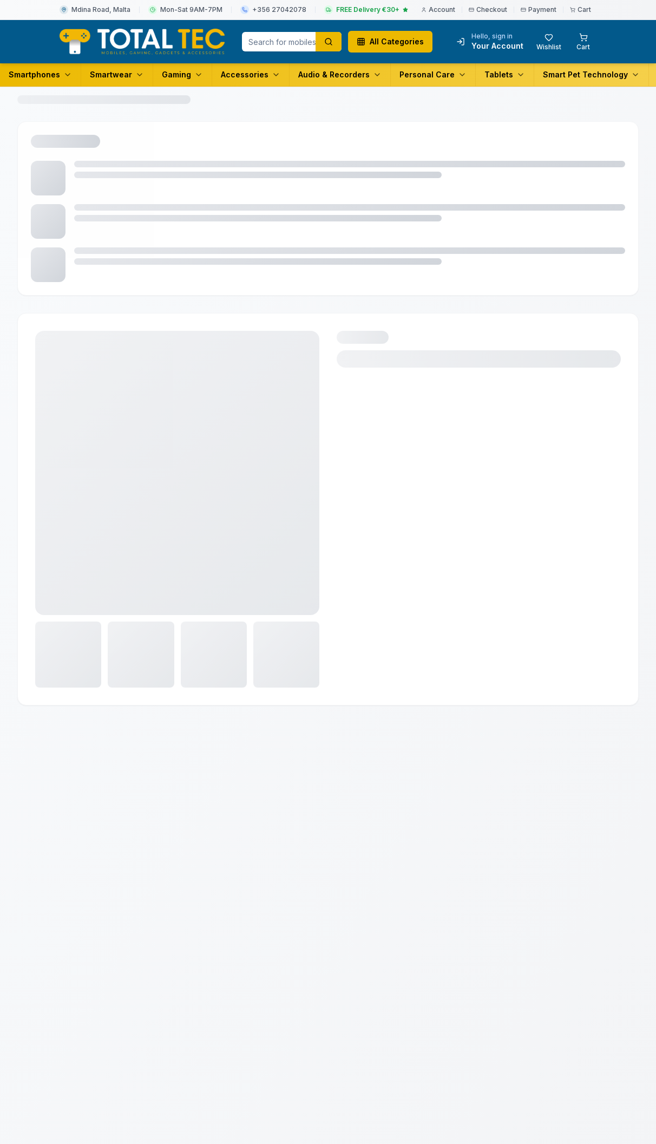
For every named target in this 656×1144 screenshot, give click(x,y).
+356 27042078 (279, 9)
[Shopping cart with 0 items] (583, 41)
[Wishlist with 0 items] (549, 41)
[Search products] (329, 41)
